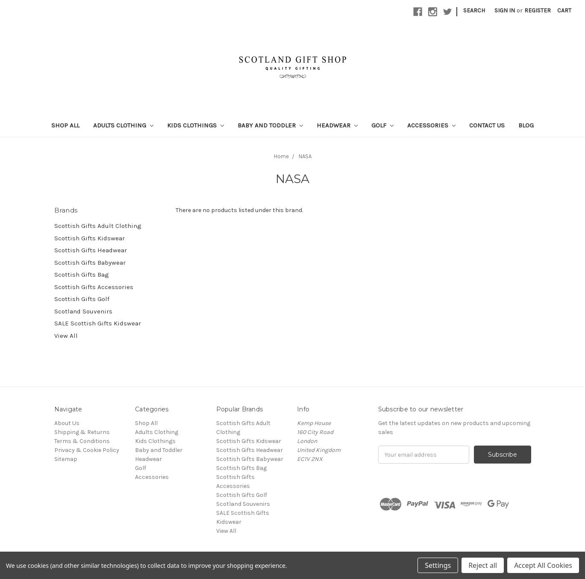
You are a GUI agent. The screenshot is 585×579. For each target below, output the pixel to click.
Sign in (504, 10)
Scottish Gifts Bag (81, 274)
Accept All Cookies (543, 565)
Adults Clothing (123, 125)
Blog (526, 125)
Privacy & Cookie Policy (86, 450)
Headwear (337, 125)
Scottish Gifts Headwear (90, 250)
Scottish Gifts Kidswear (89, 238)
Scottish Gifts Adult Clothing (97, 226)
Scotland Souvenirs (83, 311)
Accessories (431, 125)
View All (66, 336)
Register (537, 10)
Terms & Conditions (82, 441)
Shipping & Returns (82, 432)
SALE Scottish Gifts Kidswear (97, 323)
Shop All (65, 125)
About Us (66, 423)
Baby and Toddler (270, 125)
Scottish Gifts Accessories (93, 287)
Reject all (482, 565)
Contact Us (487, 125)
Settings (438, 565)
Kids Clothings (195, 125)
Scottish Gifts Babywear (90, 262)
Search (474, 10)
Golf (382, 125)
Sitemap (65, 459)
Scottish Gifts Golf (81, 299)
